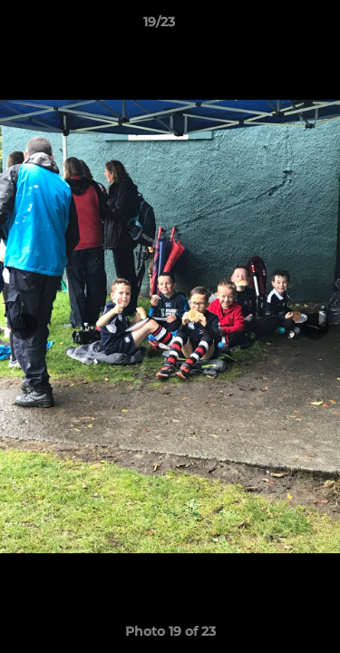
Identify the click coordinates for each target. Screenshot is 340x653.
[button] (275, 26)
